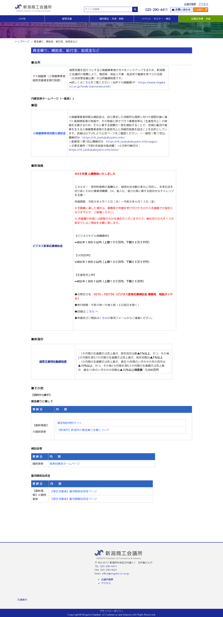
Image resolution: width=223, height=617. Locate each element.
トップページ (22, 41)
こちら (86, 82)
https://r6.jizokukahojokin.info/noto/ (94, 150)
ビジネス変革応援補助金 (48, 246)
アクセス (203, 4)
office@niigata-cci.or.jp (115, 573)
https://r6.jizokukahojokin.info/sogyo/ (131, 141)
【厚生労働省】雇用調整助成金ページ (73, 499)
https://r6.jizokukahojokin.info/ (103, 137)
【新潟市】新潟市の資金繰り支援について (83, 430)
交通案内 (22, 599)
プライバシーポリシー (112, 611)
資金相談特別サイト (69, 423)
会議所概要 (190, 4)
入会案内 (199, 9)
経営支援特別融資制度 (53, 361)
